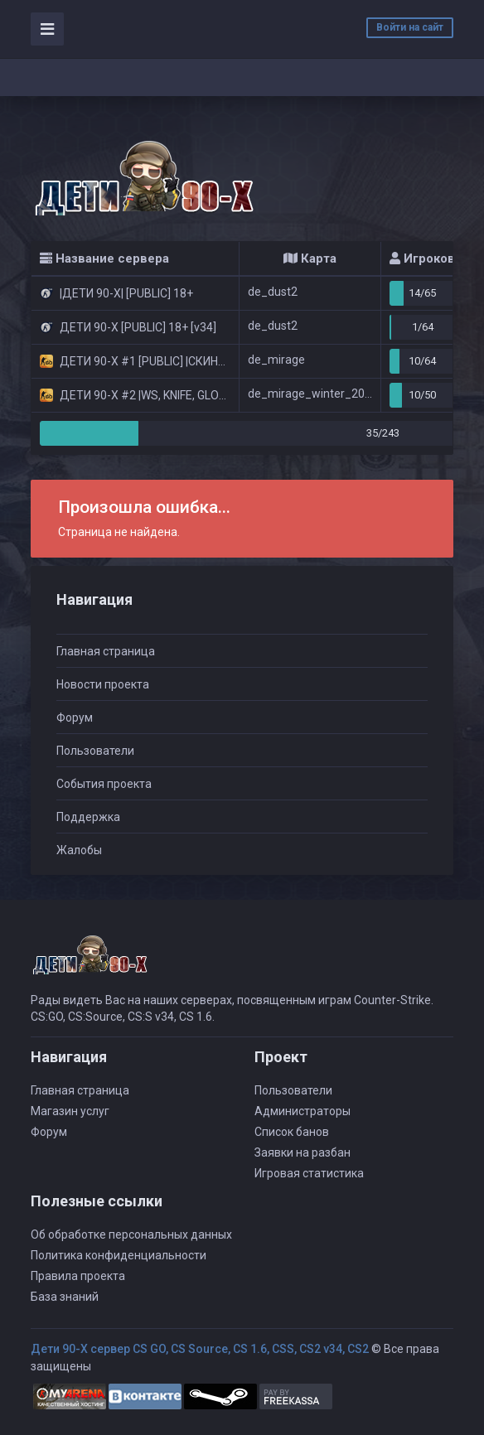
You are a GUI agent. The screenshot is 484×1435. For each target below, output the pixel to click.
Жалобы (79, 850)
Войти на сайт (409, 27)
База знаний (65, 1296)
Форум (74, 717)
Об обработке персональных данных (131, 1234)
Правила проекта (78, 1276)
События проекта (104, 783)
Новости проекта (102, 684)
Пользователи (95, 750)
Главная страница (105, 651)
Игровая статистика (309, 1173)
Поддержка (88, 817)
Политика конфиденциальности (118, 1255)
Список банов (291, 1131)
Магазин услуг (70, 1111)
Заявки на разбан (302, 1152)
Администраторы (302, 1111)
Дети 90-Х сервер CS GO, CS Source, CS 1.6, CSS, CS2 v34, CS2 (200, 1348)
